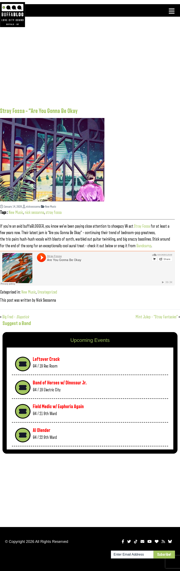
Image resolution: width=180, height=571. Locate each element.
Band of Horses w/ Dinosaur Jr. (60, 382)
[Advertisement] (87, 70)
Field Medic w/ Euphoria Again (58, 406)
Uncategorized (47, 292)
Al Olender (41, 430)
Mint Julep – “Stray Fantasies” (157, 317)
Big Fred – (15, 317)
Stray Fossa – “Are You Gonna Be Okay (38, 111)
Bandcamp (143, 246)
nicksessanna (31, 206)
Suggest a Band (17, 323)
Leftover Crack (46, 359)
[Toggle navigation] (171, 11)
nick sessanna (34, 212)
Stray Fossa (142, 226)
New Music (48, 206)
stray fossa (54, 212)
